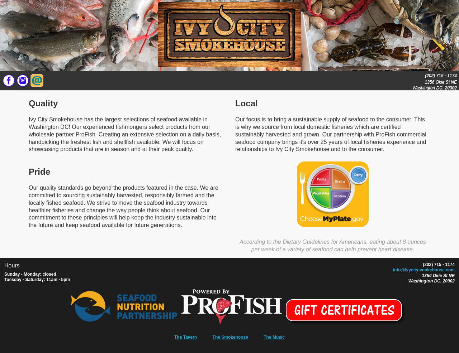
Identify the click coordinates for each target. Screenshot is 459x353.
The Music (274, 337)
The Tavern (185, 337)
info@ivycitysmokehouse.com (424, 269)
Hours (12, 265)
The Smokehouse (230, 337)
